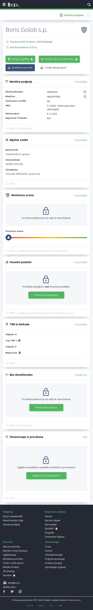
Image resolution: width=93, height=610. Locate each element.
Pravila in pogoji (53, 563)
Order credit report (13, 563)
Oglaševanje (9, 554)
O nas (48, 546)
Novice (48, 516)
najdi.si (41, 605)
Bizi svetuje (51, 524)
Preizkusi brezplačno (46, 295)
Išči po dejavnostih (13, 516)
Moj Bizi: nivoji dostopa (15, 550)
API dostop (9, 571)
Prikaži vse (81, 374)
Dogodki (49, 532)
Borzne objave (52, 520)
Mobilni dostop (11, 567)
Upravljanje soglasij (55, 567)
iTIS (51, 605)
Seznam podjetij (11, 524)
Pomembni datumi (54, 536)
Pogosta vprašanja (55, 559)
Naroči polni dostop (46, 407)
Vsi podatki (81, 81)
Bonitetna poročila (13, 559)
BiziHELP (49, 528)
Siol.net (29, 605)
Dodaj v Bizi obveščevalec (59, 59)
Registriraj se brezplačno (46, 475)
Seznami (7, 575)
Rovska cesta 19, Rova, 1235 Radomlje (31, 41)
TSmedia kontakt (53, 554)
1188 (60, 605)
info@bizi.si (13, 583)
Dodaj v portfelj (20, 59)
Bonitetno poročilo (22, 67)
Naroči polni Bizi (11, 546)
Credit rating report (55, 67)
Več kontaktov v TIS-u (23, 47)
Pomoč (48, 550)
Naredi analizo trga (13, 520)
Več (85, 437)
